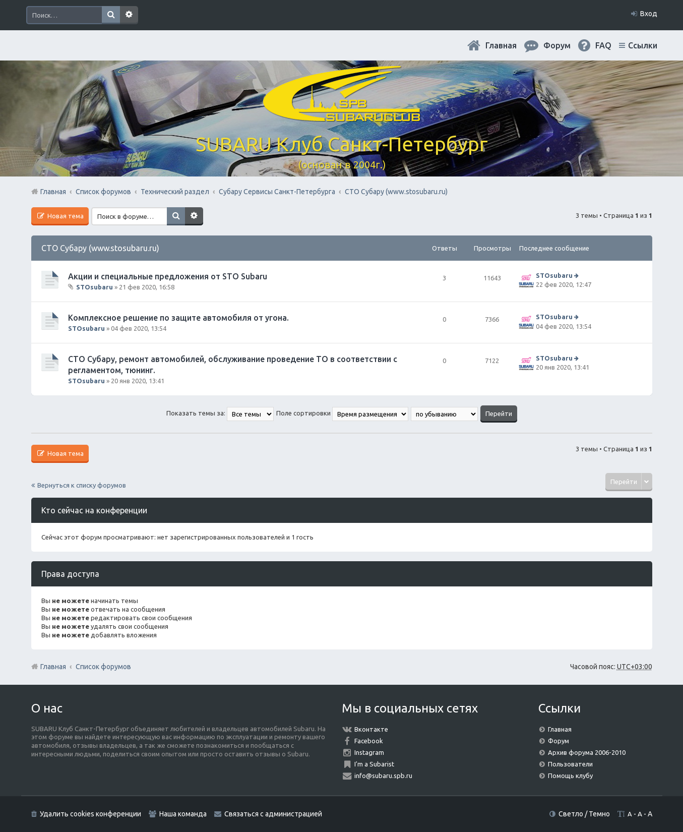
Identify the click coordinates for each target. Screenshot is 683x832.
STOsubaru (94, 286)
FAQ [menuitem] (603, 45)
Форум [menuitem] (557, 45)
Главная (501, 45)
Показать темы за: (220, 413)
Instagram (369, 752)
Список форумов (103, 667)
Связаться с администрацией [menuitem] (273, 814)
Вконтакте (371, 729)
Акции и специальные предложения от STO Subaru (167, 276)
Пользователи (570, 763)
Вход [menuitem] (648, 14)
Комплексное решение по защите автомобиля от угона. (178, 317)
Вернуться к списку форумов (81, 485)
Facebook (368, 740)
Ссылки (642, 45)
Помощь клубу (570, 775)
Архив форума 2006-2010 (587, 752)
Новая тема (65, 215)
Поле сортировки (342, 413)
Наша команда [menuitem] (183, 814)
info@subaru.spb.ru (383, 775)
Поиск (111, 15)
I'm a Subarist (374, 763)
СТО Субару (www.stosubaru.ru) (100, 248)
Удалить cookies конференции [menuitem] (90, 814)
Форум (558, 740)
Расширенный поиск (129, 15)
